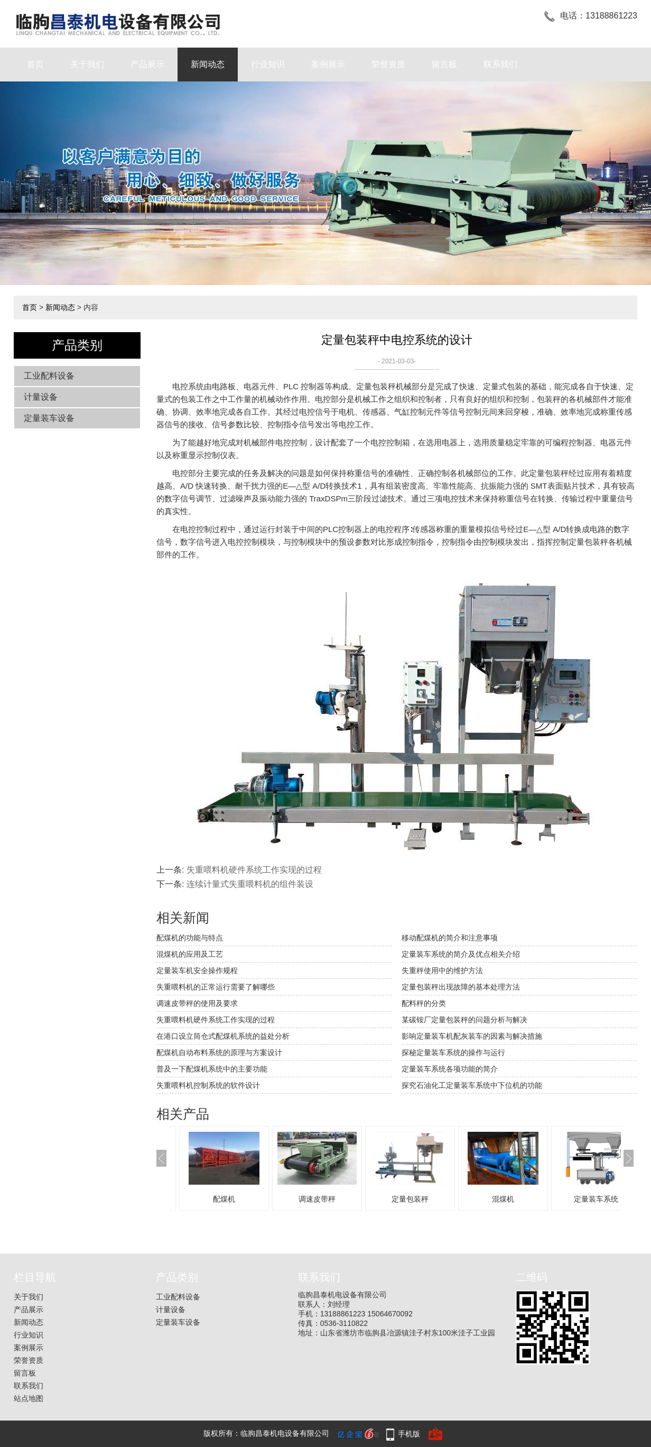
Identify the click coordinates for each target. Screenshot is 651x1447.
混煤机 (503, 1199)
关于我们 (87, 64)
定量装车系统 (596, 1199)
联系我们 (500, 64)
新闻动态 (208, 64)
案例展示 (328, 64)
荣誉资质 (388, 64)
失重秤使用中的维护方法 (442, 970)
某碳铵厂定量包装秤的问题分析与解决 (464, 1019)
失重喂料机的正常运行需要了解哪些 (215, 987)
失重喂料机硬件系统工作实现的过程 (254, 869)
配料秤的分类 (424, 1003)
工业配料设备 (49, 375)
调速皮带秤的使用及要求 (197, 1003)
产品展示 (147, 64)
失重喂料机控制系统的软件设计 (208, 1085)
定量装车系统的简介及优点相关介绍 (461, 954)
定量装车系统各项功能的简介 (450, 1069)
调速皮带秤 (317, 1199)
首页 (35, 64)
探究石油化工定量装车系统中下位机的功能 (472, 1085)
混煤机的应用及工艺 (189, 954)
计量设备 (41, 396)
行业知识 (268, 64)
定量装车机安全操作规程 (197, 970)
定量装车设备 (49, 418)
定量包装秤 (410, 1199)
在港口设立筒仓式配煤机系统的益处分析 (223, 1036)
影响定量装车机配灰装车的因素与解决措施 (472, 1036)
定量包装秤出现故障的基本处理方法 (461, 987)
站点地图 (28, 1398)
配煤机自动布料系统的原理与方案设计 (219, 1052)
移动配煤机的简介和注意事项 (450, 937)
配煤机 (224, 1199)
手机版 (409, 1434)
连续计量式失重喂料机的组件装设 (250, 884)
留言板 (444, 64)
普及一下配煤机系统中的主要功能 (211, 1069)
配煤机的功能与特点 (189, 937)
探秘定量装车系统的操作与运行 (453, 1052)
